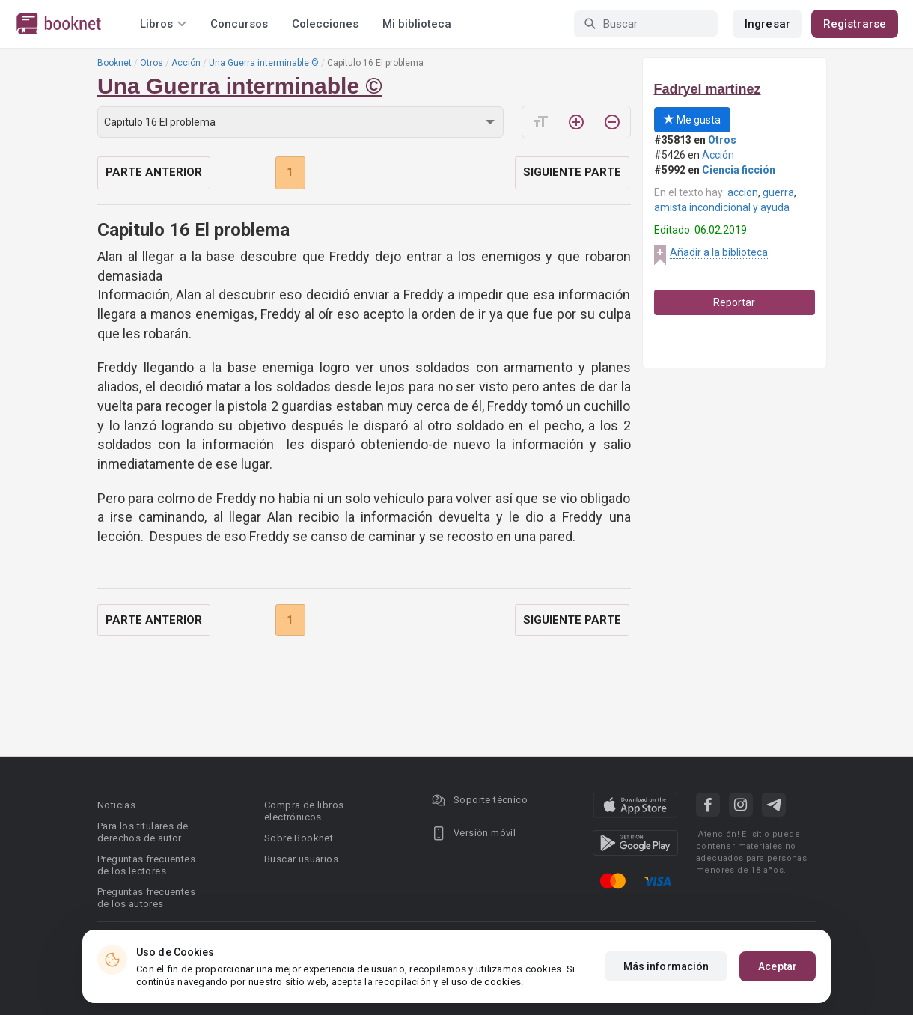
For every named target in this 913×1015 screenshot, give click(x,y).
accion (742, 192)
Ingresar (767, 24)
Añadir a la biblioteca (719, 252)
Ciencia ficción (738, 170)
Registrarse (854, 24)
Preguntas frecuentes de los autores (146, 897)
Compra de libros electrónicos (303, 811)
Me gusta (692, 120)
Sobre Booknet (298, 838)
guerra (778, 192)
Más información (666, 966)
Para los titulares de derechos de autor (142, 832)
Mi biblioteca (416, 24)
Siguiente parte (572, 172)
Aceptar (777, 966)
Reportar (734, 302)
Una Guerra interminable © (264, 63)
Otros (151, 63)
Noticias (116, 805)
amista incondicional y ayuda (722, 207)
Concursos (239, 24)
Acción (186, 63)
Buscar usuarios (301, 859)
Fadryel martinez (707, 89)
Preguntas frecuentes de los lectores (146, 865)
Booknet (114, 63)
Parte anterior (154, 172)
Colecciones (325, 24)
